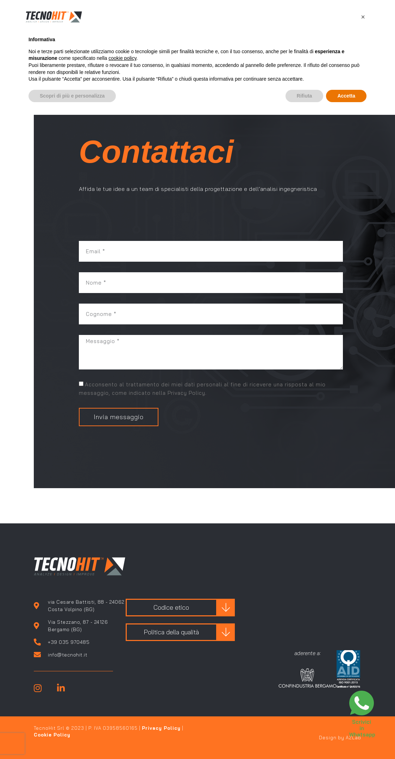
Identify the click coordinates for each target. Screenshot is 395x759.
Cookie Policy (52, 735)
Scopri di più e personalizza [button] (72, 96)
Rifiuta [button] (304, 96)
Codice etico (171, 607)
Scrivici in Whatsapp (362, 728)
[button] (363, 17)
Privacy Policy (161, 728)
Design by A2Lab (340, 737)
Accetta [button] (346, 96)
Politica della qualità (171, 632)
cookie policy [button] (122, 58)
